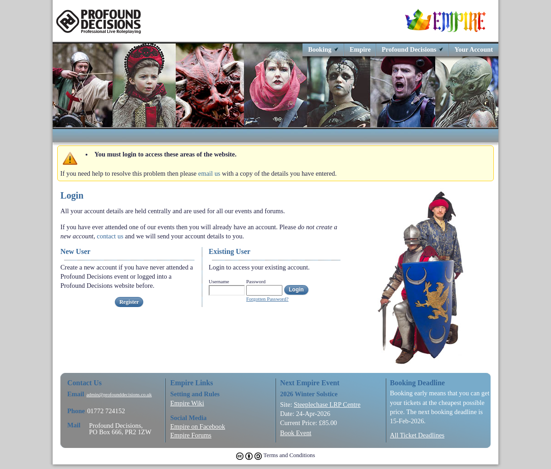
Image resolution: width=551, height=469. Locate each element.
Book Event (295, 433)
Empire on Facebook (197, 426)
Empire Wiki (187, 403)
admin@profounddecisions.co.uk (119, 394)
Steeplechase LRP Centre (327, 404)
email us (209, 173)
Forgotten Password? (267, 299)
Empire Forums (190, 435)
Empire (360, 49)
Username (219, 281)
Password (255, 281)
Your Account (473, 49)
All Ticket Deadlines (417, 435)
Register (129, 302)
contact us (110, 236)
